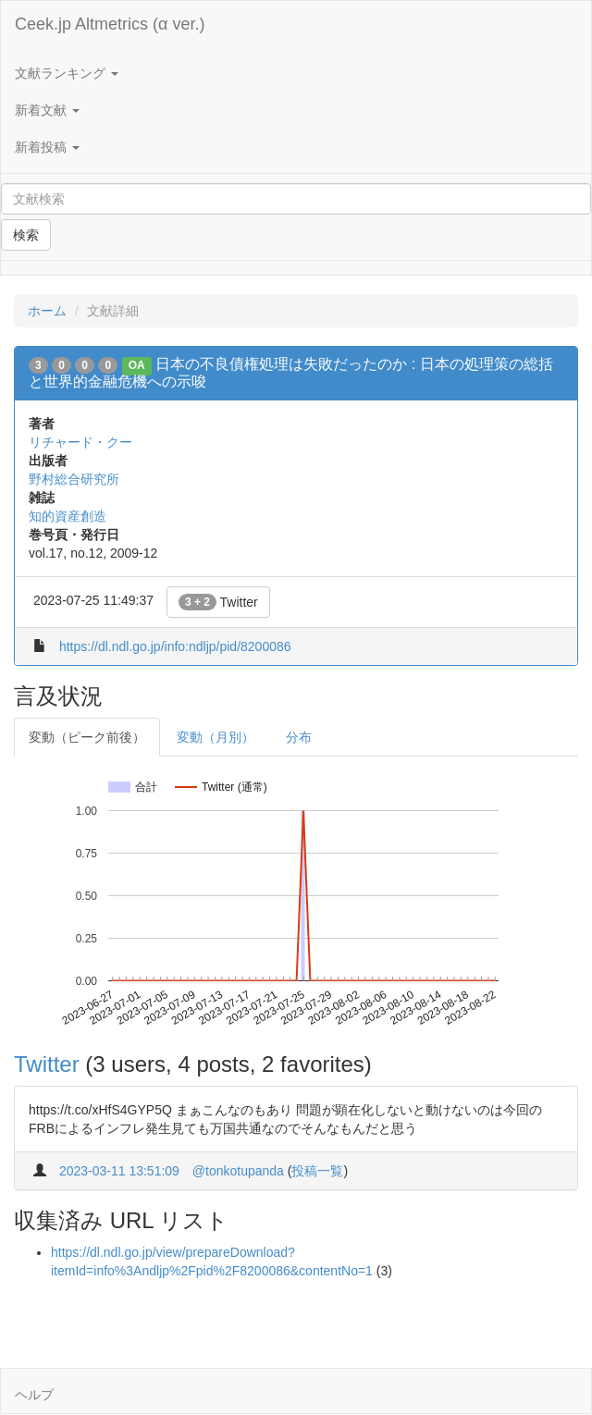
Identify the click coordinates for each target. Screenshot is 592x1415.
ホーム (47, 310)
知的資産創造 (67, 516)
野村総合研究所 (74, 479)
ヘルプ (34, 1394)
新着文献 (47, 110)
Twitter (218, 602)
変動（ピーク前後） (87, 737)
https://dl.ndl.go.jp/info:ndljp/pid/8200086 (175, 646)
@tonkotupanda (238, 1170)
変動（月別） (215, 737)
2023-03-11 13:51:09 (119, 1170)
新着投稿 (47, 147)
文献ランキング (66, 73)
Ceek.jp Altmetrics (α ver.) (109, 24)
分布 (299, 737)
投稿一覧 (317, 1170)
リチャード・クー (80, 442)
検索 (26, 235)
